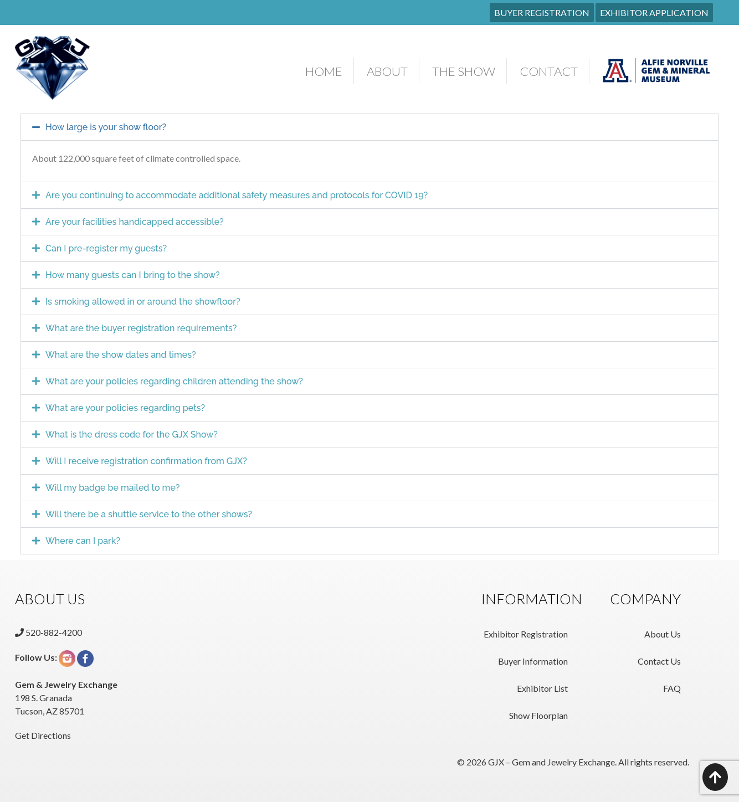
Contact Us (659, 661)
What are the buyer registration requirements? (141, 328)
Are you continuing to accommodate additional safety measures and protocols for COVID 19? (236, 195)
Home (323, 71)
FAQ (672, 688)
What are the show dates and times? (120, 354)
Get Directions (43, 735)
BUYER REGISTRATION (541, 12)
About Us (662, 634)
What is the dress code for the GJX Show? (131, 434)
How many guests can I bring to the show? (132, 275)
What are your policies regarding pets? (125, 408)
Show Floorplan (538, 715)
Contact (549, 71)
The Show (463, 71)
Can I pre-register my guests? (106, 248)
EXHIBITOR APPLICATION (654, 12)
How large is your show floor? (105, 127)
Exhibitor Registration (526, 634)
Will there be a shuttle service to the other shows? (148, 514)
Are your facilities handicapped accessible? (134, 222)
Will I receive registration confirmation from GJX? (146, 461)
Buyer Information (533, 661)
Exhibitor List (542, 688)
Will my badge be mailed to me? (112, 487)
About (387, 71)
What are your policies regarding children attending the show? (174, 381)
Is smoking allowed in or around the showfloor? (142, 301)
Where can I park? (82, 541)
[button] (369, 127)
